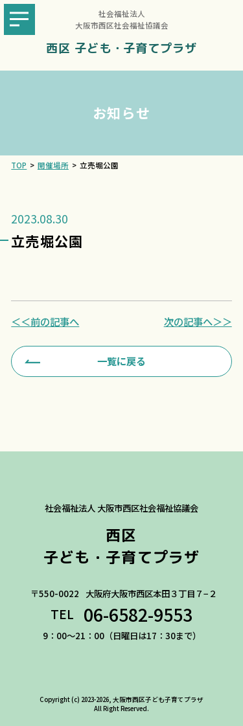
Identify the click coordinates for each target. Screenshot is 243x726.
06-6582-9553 (138, 615)
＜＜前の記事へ (45, 321)
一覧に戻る (121, 361)
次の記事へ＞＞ (198, 321)
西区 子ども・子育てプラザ (121, 48)
